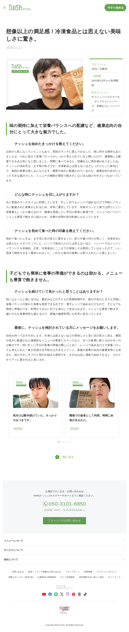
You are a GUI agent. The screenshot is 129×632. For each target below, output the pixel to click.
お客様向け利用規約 (47, 577)
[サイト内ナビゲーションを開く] (5, 8)
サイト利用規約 (67, 577)
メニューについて (64, 540)
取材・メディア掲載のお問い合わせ (44, 572)
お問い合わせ (18, 572)
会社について (64, 559)
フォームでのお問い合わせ (64, 520)
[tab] (58, 442)
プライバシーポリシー (107, 572)
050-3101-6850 (67, 504)
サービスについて (64, 550)
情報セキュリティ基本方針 (21, 577)
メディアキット (73, 572)
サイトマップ (114, 577)
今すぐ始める (115, 8)
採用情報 (88, 572)
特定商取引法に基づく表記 (91, 577)
